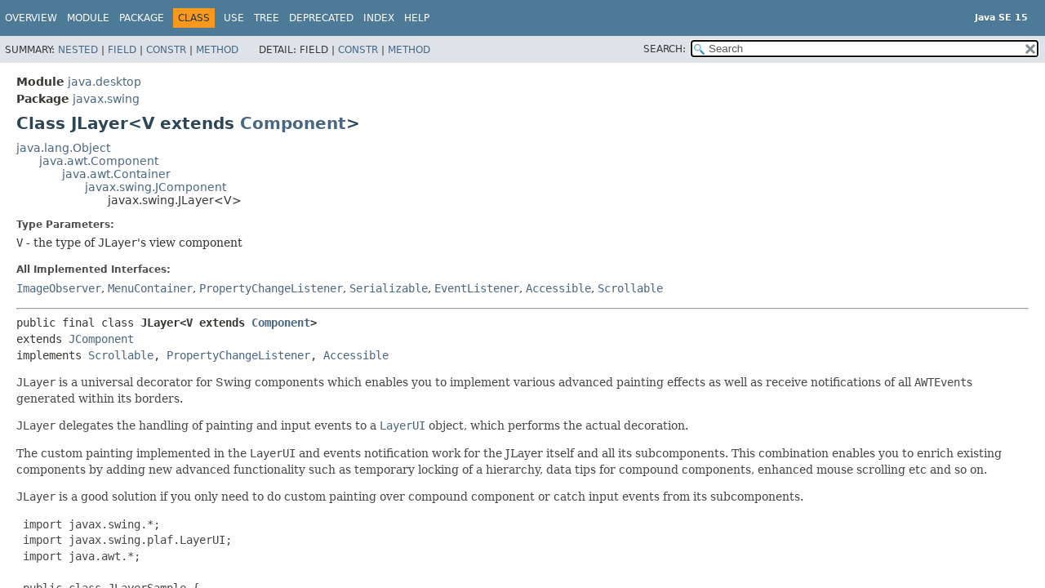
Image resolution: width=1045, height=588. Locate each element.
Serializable (388, 288)
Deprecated (321, 18)
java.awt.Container (116, 173)
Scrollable (630, 288)
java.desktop (104, 81)
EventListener (476, 288)
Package (141, 18)
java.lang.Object (63, 147)
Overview (31, 18)
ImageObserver (58, 288)
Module (88, 18)
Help (416, 18)
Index (378, 18)
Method (217, 50)
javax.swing (106, 98)
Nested (78, 50)
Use (234, 18)
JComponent (101, 338)
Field (122, 50)
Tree (266, 18)
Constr (166, 50)
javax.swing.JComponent (155, 187)
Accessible (558, 288)
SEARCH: (664, 49)
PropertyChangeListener (271, 288)
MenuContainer (150, 288)
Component (293, 123)
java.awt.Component (98, 160)
